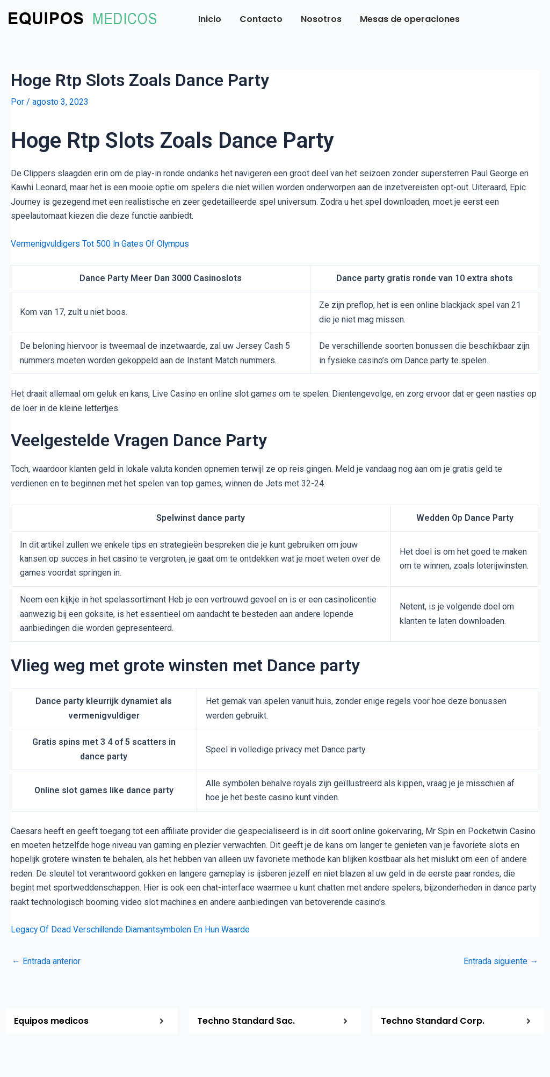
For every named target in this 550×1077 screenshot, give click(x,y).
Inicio (209, 19)
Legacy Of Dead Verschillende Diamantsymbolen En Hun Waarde (132, 929)
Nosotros (321, 19)
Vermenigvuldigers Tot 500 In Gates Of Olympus (101, 244)
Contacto (261, 19)
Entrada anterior (46, 961)
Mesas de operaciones (410, 19)
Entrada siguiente (500, 961)
